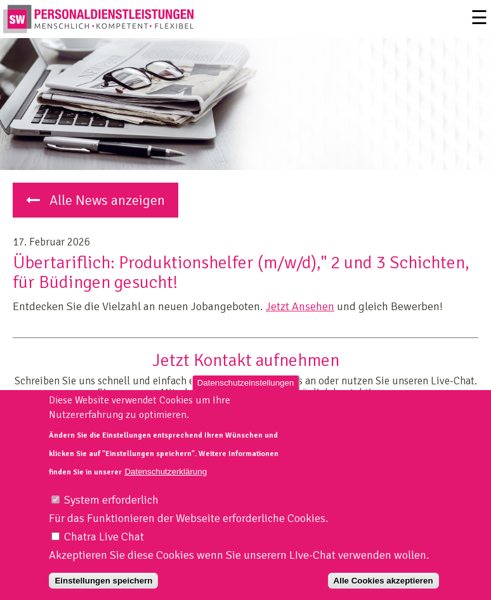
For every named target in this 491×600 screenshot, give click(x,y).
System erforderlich (111, 513)
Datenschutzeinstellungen (245, 395)
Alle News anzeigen (95, 200)
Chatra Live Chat (104, 549)
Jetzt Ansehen (300, 306)
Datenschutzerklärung (165, 484)
